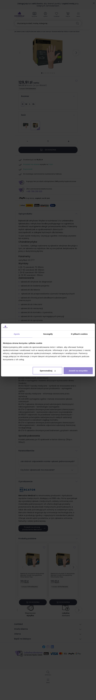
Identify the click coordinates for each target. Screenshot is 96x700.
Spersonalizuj (47, 371)
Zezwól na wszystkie (78, 371)
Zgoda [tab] (17, 334)
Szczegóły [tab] (48, 334)
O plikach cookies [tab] (79, 334)
